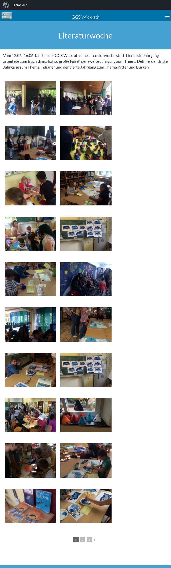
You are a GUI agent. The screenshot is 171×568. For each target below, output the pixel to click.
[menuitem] (6, 5)
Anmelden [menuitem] (20, 5)
